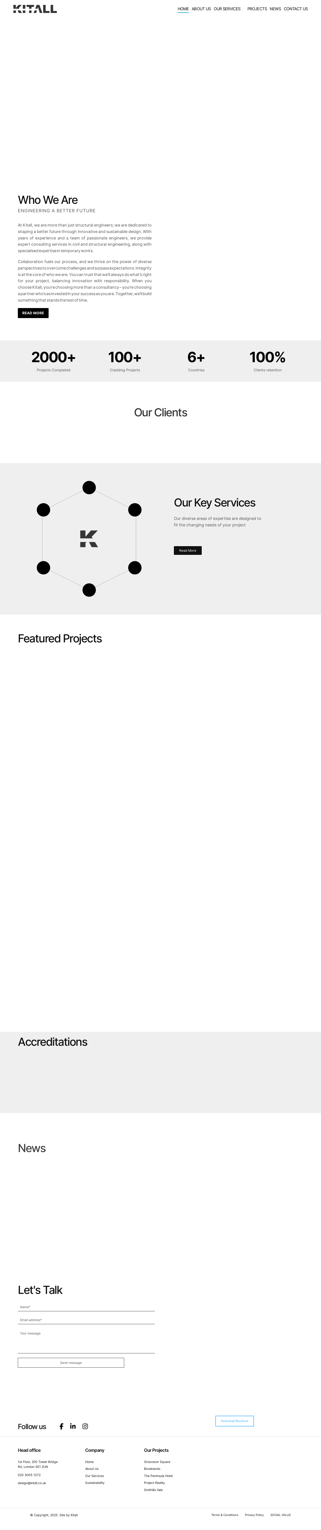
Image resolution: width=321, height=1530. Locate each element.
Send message (40, 1363)
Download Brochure (234, 1417)
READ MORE (33, 313)
